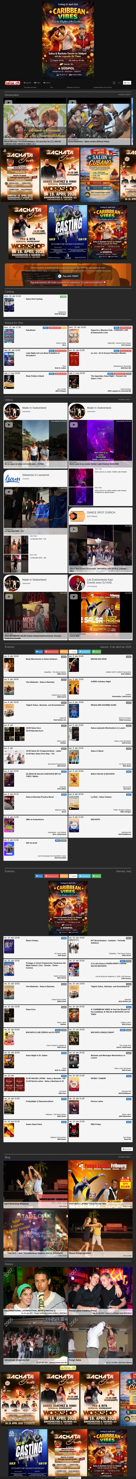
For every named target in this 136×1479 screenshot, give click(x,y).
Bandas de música (73, 87)
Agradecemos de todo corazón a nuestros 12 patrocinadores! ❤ (68, 282)
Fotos (37, 83)
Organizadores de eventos (103, 87)
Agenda (27, 83)
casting (96, 652)
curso (73, 652)
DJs (51, 87)
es (119, 83)
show (64, 652)
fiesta (39, 652)
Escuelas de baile (30, 87)
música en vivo (51, 652)
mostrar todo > (124, 94)
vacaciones (84, 652)
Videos (47, 83)
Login (127, 83)
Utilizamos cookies (61, 1477)
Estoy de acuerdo (74, 1478)
